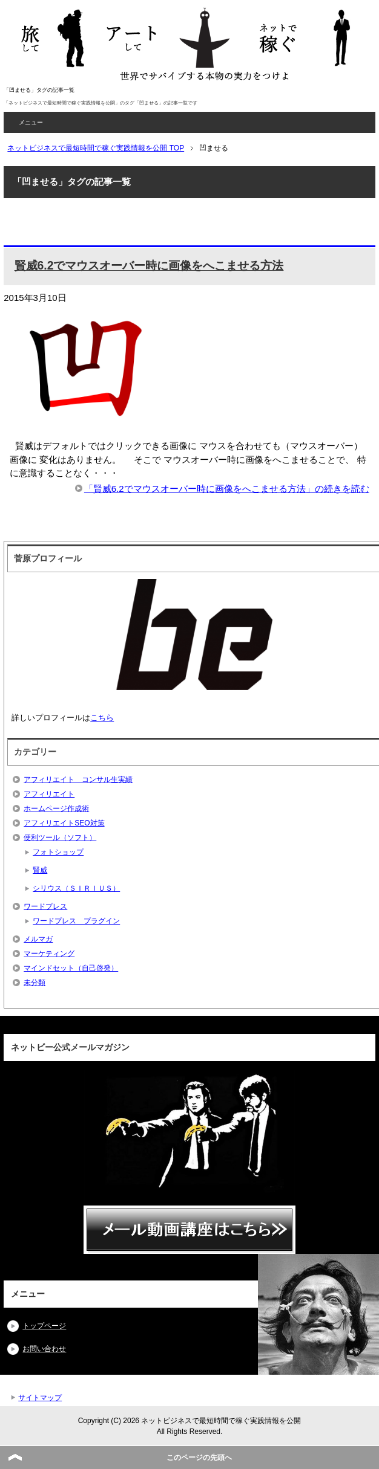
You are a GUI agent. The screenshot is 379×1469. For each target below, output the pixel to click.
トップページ (44, 1326)
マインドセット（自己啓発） (71, 968)
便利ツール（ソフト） (60, 837)
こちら (102, 717)
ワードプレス (45, 906)
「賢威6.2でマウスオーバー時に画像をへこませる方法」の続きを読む (226, 488)
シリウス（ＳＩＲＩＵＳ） (76, 888)
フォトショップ (58, 852)
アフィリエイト (49, 794)
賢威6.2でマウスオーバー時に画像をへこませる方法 (149, 265)
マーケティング (49, 953)
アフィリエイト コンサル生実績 (78, 779)
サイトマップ (40, 1397)
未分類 (34, 982)
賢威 (40, 870)
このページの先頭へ (199, 1457)
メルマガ (38, 939)
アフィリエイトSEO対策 (64, 823)
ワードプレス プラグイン (76, 921)
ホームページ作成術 (56, 808)
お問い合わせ (44, 1349)
